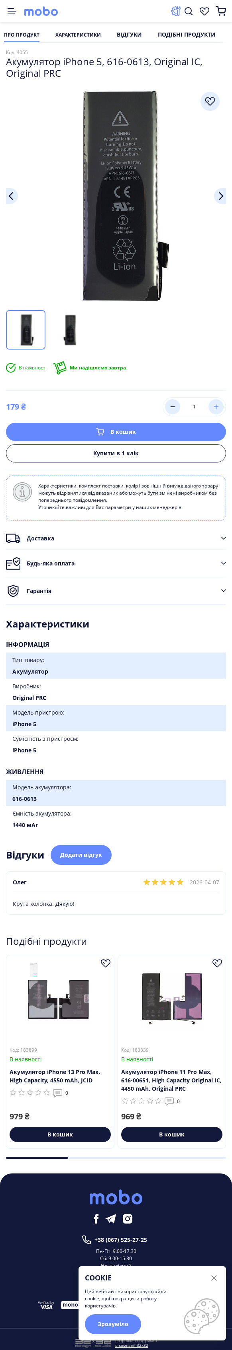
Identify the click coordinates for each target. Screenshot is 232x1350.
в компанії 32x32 (131, 1345)
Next (220, 196)
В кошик (116, 432)
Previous (12, 196)
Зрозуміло (113, 1324)
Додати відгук (81, 855)
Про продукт (21, 35)
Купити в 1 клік (116, 453)
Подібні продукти (187, 35)
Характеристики (78, 35)
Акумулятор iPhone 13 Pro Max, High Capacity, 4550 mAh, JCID (55, 1076)
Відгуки (129, 35)
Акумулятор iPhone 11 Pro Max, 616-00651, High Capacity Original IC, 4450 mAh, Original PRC (171, 1080)
